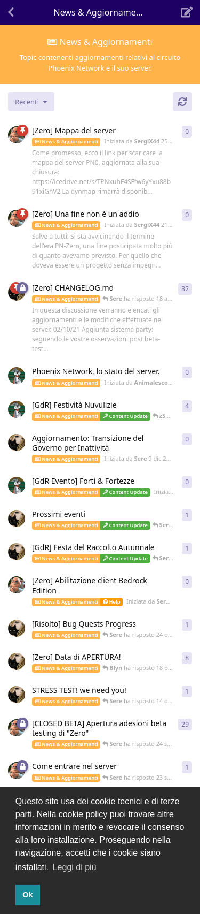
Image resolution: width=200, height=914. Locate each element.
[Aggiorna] (182, 101)
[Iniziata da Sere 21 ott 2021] (16, 628)
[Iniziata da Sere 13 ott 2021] (16, 694)
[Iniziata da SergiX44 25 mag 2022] (16, 134)
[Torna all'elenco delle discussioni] (10, 12)
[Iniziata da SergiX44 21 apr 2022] (16, 218)
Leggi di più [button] (75, 867)
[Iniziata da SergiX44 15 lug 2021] (16, 727)
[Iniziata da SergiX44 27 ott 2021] (16, 584)
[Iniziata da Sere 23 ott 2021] (16, 551)
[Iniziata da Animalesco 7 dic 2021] (16, 409)
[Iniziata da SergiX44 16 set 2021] (16, 770)
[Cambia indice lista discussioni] (31, 101)
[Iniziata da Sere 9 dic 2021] (16, 442)
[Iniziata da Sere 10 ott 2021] (16, 661)
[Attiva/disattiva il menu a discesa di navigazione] (100, 12)
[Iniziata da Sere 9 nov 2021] (16, 518)
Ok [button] (27, 894)
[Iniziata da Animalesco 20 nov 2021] (16, 485)
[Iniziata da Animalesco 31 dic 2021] (16, 375)
